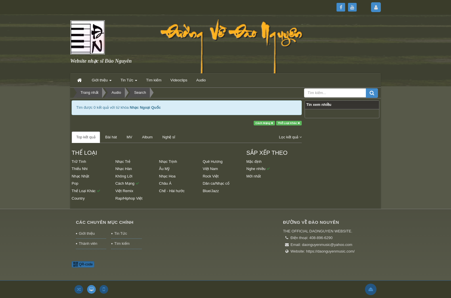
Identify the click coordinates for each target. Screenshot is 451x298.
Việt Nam (210, 169)
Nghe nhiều (258, 169)
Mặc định (254, 161)
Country (78, 198)
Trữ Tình (79, 161)
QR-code (83, 264)
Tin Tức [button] (129, 82)
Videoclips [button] (178, 80)
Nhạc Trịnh (168, 161)
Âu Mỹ (164, 169)
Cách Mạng (264, 123)
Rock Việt (211, 176)
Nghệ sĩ (169, 137)
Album (147, 137)
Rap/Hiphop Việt (128, 198)
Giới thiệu (87, 233)
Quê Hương (213, 161)
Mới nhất (253, 176)
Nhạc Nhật (80, 176)
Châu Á (165, 183)
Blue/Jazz (211, 191)
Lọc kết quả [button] (290, 137)
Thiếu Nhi (79, 169)
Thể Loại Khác (289, 123)
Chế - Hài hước (172, 191)
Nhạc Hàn (123, 169)
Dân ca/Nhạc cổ (216, 183)
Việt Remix (124, 191)
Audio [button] (201, 80)
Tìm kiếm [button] (153, 80)
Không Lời (123, 176)
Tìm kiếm (121, 243)
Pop (75, 183)
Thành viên (88, 243)
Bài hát (111, 137)
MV (129, 137)
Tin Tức (120, 233)
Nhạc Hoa (167, 176)
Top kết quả (85, 137)
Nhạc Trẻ (122, 161)
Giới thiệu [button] (102, 82)
